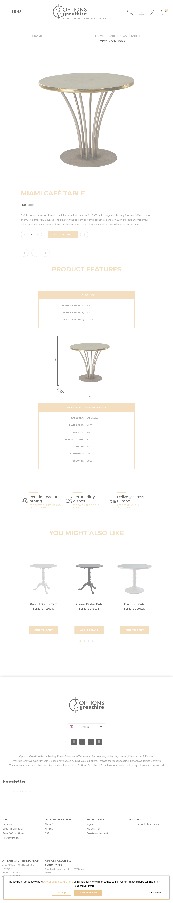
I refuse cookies (156, 892)
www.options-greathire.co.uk (58, 881)
